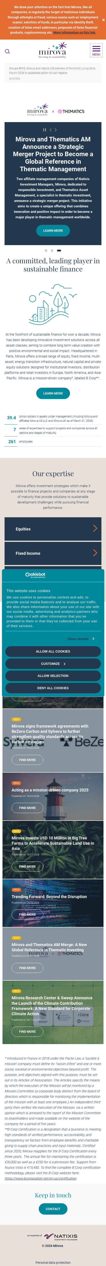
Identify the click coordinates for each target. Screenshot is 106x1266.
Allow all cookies (53, 651)
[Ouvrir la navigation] (96, 50)
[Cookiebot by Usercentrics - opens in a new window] (25, 575)
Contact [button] (53, 1209)
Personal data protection (53, 1262)
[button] (46, 250)
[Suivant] (55, 129)
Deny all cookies (53, 688)
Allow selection (53, 676)
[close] (103, 20)
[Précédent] (50, 129)
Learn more (53, 230)
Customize (53, 664)
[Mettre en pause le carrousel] (45, 130)
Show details (78, 639)
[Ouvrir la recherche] (7, 51)
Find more (27, 760)
